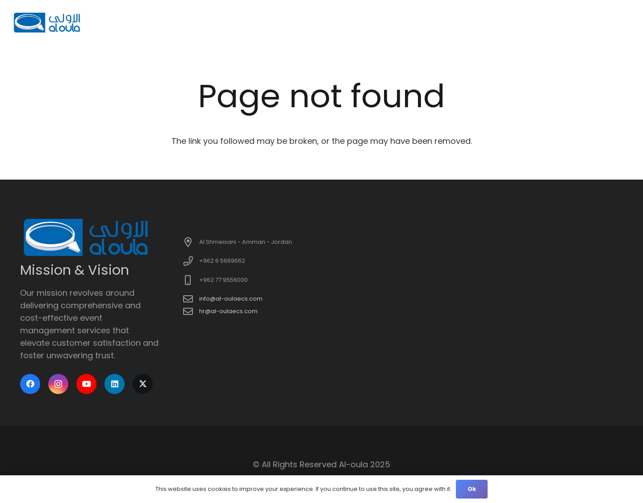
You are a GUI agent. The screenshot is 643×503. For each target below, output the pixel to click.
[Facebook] (30, 384)
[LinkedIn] (114, 384)
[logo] (47, 22)
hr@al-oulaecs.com (228, 311)
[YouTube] (86, 384)
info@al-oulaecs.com (231, 298)
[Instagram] (58, 384)
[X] (143, 384)
